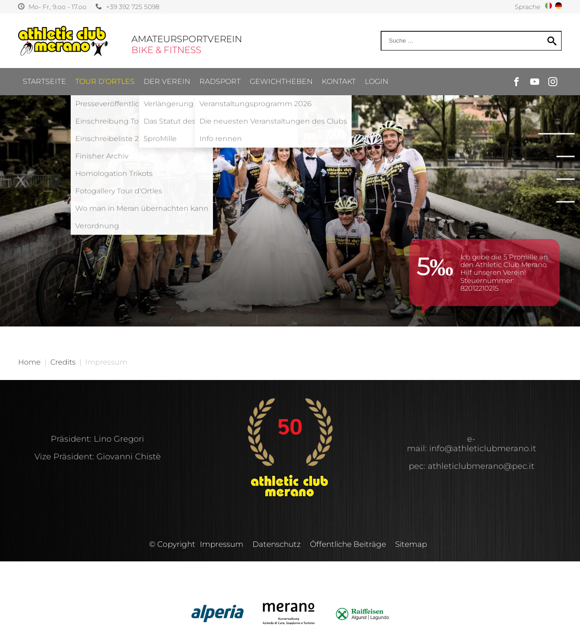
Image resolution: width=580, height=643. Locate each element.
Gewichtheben (281, 81)
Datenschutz (276, 544)
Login (376, 81)
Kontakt (339, 81)
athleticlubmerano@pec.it (481, 466)
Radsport (220, 81)
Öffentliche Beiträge (348, 544)
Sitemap (411, 544)
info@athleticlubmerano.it (482, 448)
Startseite (44, 81)
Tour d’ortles (105, 81)
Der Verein (167, 81)
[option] (290, 163)
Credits (63, 362)
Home (29, 362)
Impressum (221, 544)
